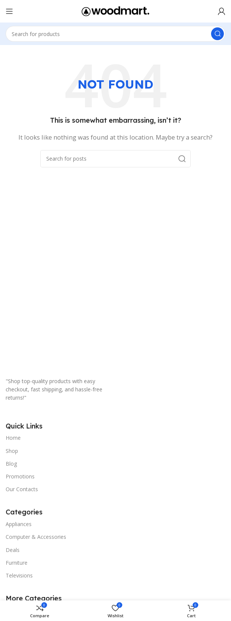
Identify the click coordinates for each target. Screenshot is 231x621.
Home (13, 437)
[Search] (115, 34)
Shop (12, 450)
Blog (11, 463)
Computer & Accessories (36, 536)
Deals (13, 549)
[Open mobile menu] (9, 11)
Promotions (20, 476)
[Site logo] (115, 10)
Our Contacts (22, 489)
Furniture (16, 562)
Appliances (19, 524)
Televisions (19, 575)
